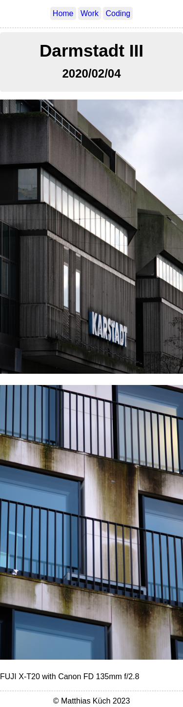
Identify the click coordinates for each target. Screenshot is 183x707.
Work (90, 13)
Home (63, 13)
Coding (117, 13)
